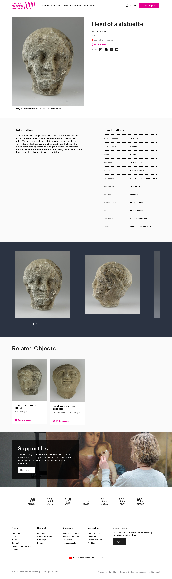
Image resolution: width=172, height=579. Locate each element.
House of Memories (70, 537)
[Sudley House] (122, 501)
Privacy (101, 572)
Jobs (14, 537)
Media (14, 540)
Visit (43, 6)
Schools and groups (71, 533)
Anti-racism (67, 540)
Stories (65, 6)
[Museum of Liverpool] (32, 501)
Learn (85, 6)
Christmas (92, 537)
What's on (55, 6)
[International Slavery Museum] (68, 501)
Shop (92, 6)
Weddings (92, 543)
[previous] (19, 324)
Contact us (17, 543)
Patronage (41, 540)
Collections (75, 6)
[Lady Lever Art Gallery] (140, 501)
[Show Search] (131, 5)
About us (16, 533)
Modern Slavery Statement (117, 572)
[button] (45, 285)
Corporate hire (94, 533)
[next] (53, 324)
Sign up (119, 541)
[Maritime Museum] (86, 501)
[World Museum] (50, 501)
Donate (40, 543)
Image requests (69, 543)
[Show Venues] (48, 6)
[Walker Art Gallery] (104, 501)
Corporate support (45, 537)
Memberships (43, 533)
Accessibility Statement (149, 572)
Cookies (134, 572)
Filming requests (95, 540)
